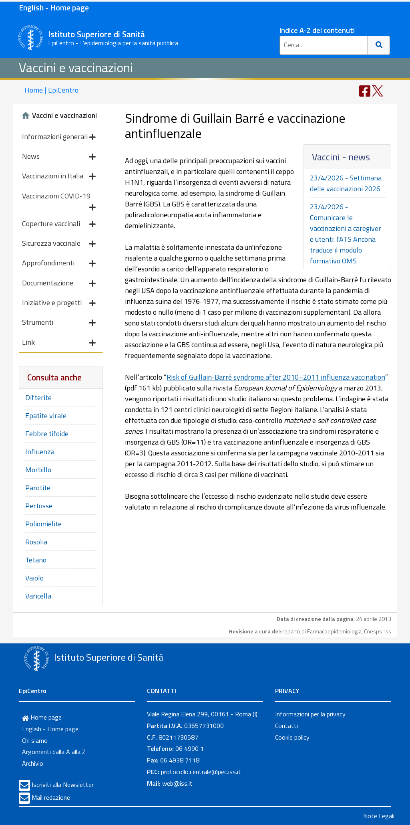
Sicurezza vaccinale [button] (59, 244)
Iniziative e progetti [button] (59, 303)
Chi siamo (35, 740)
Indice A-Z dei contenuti (317, 30)
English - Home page (54, 7)
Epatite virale (45, 415)
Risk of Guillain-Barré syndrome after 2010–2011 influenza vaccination (276, 377)
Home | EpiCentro (51, 90)
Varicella (38, 595)
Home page (42, 717)
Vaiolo (34, 577)
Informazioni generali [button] (59, 137)
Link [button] (59, 343)
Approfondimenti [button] (59, 263)
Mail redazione (51, 797)
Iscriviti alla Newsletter (63, 784)
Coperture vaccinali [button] (59, 224)
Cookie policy (292, 737)
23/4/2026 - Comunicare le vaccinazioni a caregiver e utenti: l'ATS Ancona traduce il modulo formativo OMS (345, 233)
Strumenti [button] (59, 323)
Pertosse (38, 505)
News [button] (59, 157)
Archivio (32, 763)
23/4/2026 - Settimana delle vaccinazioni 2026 (346, 183)
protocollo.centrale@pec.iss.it (201, 771)
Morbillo (38, 469)
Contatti (286, 725)
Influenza (39, 451)
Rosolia (36, 541)
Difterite (38, 397)
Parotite (37, 487)
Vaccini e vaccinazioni (76, 67)
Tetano (35, 559)
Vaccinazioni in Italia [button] (59, 176)
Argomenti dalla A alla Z (54, 751)
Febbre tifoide (46, 433)
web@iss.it (177, 783)
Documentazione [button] (59, 283)
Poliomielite (43, 523)
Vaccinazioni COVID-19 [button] (59, 198)
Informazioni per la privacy (310, 714)
